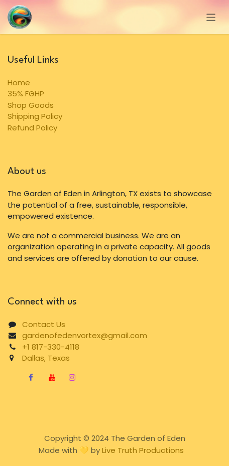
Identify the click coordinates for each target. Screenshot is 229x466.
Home (19, 82)
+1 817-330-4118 (50, 347)
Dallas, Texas (42, 358)
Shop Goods (31, 105)
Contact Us (43, 324)
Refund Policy (32, 127)
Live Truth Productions (143, 450)
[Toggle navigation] (211, 17)
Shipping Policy (35, 116)
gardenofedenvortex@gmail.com (84, 335)
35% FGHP (26, 93)
